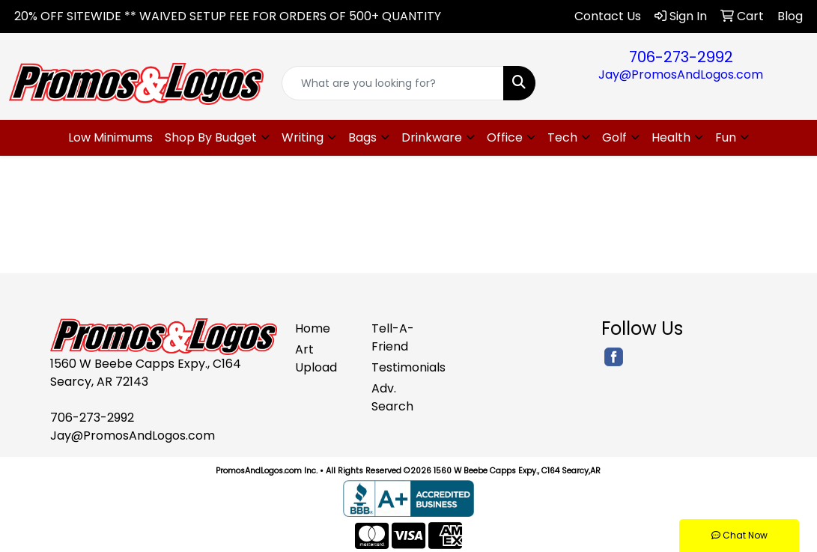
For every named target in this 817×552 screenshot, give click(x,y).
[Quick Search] (393, 83)
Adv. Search (392, 397)
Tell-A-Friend (392, 337)
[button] (217, 138)
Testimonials (400, 367)
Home (312, 328)
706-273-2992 (681, 56)
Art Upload (316, 358)
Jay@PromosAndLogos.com (680, 74)
